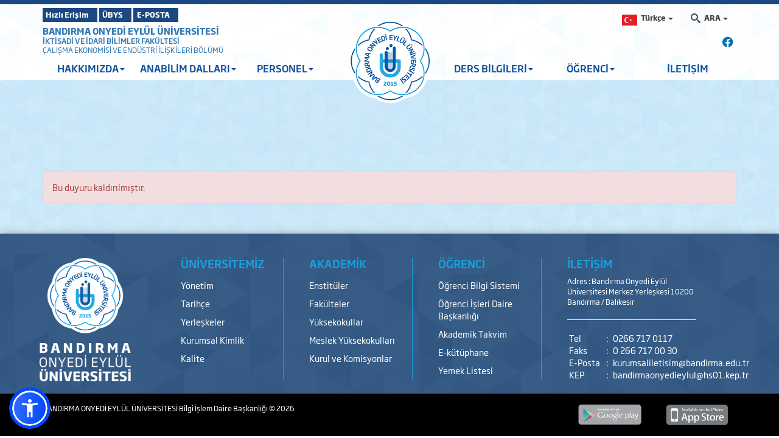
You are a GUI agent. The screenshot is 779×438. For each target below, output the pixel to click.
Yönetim (197, 285)
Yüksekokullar (336, 321)
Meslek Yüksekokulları (352, 339)
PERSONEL (285, 68)
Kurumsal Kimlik (212, 339)
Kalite (192, 358)
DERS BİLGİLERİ (493, 68)
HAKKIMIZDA (91, 68)
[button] (29, 408)
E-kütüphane (463, 352)
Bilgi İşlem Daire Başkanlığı (224, 408)
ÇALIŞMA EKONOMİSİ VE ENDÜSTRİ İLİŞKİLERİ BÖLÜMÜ (133, 49)
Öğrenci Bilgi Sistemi (479, 285)
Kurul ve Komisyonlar (350, 358)
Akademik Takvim (472, 333)
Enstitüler (328, 285)
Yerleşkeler (203, 321)
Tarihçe (195, 303)
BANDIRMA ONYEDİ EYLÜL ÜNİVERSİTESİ (131, 30)
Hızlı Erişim (72, 14)
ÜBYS (132, 14)
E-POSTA (188, 14)
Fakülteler (329, 303)
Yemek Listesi (465, 370)
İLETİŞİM (687, 68)
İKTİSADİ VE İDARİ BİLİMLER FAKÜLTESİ (111, 40)
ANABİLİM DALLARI (188, 68)
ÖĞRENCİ (591, 68)
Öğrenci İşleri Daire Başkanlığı (475, 309)
